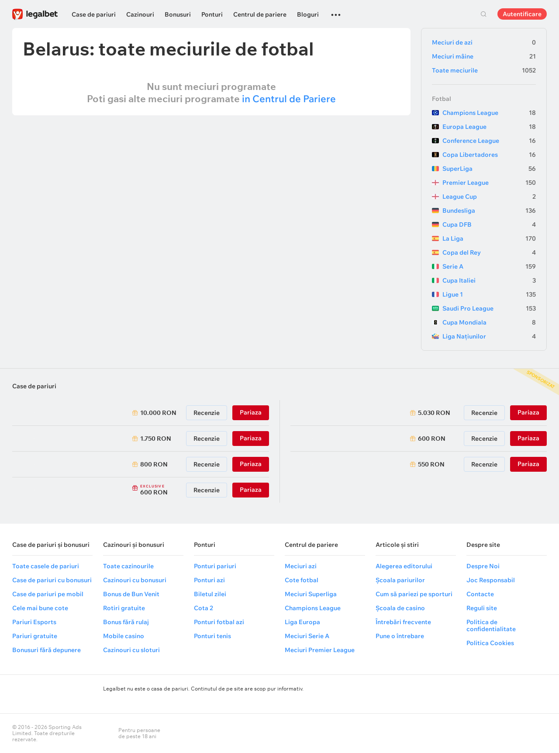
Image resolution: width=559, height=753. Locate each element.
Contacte (480, 594)
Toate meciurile (484, 70)
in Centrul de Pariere (289, 99)
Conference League (489, 140)
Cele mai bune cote (40, 608)
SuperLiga (489, 168)
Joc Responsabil (490, 580)
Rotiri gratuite (124, 608)
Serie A (489, 266)
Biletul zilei (210, 594)
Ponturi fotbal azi (219, 622)
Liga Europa (302, 622)
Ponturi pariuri (215, 566)
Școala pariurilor (400, 580)
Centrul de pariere (259, 14)
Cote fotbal (301, 580)
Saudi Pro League (489, 308)
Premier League (489, 182)
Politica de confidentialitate (491, 625)
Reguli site (481, 608)
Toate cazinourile (128, 566)
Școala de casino (400, 608)
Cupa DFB (489, 224)
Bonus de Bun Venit (131, 594)
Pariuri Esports (34, 622)
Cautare (483, 13)
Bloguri (308, 14)
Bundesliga (489, 210)
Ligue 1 (489, 294)
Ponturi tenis (212, 636)
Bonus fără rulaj (126, 622)
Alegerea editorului (404, 566)
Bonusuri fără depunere (46, 650)
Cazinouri (140, 14)
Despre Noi (483, 566)
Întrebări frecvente (403, 622)
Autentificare (522, 14)
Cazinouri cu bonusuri (134, 580)
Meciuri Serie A (307, 636)
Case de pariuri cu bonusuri (52, 580)
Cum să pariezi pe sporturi (414, 594)
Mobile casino (123, 636)
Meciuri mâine (484, 56)
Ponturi (212, 14)
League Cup (489, 196)
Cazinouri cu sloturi (131, 650)
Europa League (489, 126)
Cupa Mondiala (489, 322)
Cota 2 (203, 608)
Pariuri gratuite (34, 636)
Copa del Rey (489, 252)
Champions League (489, 112)
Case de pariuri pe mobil (47, 594)
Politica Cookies (490, 643)
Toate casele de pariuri (45, 566)
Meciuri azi (301, 566)
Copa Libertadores (489, 154)
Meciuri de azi (484, 42)
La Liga (489, 238)
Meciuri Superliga (311, 594)
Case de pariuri (94, 14)
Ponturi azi (209, 580)
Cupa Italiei (489, 280)
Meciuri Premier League (320, 650)
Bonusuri (178, 14)
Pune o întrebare (400, 636)
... (336, 10)
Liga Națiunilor (489, 336)
